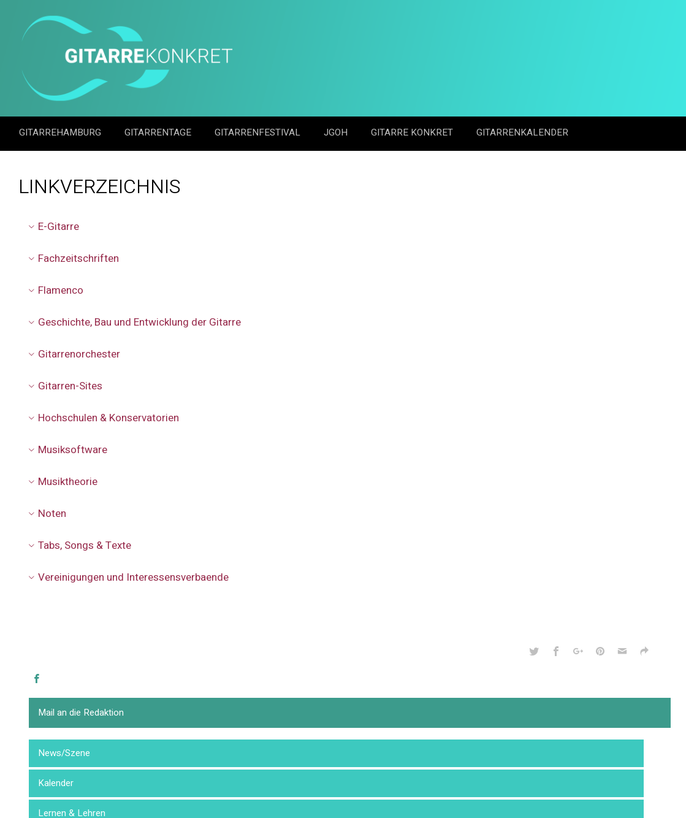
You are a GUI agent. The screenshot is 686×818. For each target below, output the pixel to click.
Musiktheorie (61, 481)
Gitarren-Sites (63, 386)
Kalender (56, 783)
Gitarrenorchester (72, 354)
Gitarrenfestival (259, 132)
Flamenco (54, 290)
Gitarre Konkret (413, 132)
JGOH (337, 132)
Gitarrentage (159, 132)
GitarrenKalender (522, 132)
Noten (45, 513)
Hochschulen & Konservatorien (102, 418)
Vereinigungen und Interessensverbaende (127, 577)
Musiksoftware (66, 449)
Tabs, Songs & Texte (78, 545)
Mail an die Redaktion (81, 712)
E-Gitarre (52, 226)
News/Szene (64, 753)
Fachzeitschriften (72, 258)
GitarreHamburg (61, 132)
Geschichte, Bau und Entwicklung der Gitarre (133, 322)
